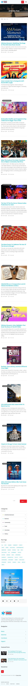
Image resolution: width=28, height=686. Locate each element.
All (2, 545)
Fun (9, 552)
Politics (16, 557)
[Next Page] (23, 501)
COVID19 (20, 545)
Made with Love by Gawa (5, 682)
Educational (12, 547)
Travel (19, 562)
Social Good (21, 559)
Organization (10, 557)
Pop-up (21, 557)
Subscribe (22, 2)
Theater (9, 562)
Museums (8, 554)
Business (9, 545)
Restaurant (11, 559)
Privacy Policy (18, 675)
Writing (23, 562)
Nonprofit (4, 557)
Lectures (3, 554)
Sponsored (4, 562)
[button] (26, 2)
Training (14, 562)
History (19, 552)
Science (16, 559)
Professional (4, 559)
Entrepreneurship (20, 547)
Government (13, 552)
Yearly (3, 564)
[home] (4, 2)
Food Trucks (4, 552)
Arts (5, 545)
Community (15, 545)
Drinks (7, 547)
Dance (3, 547)
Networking (18, 554)
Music (13, 554)
